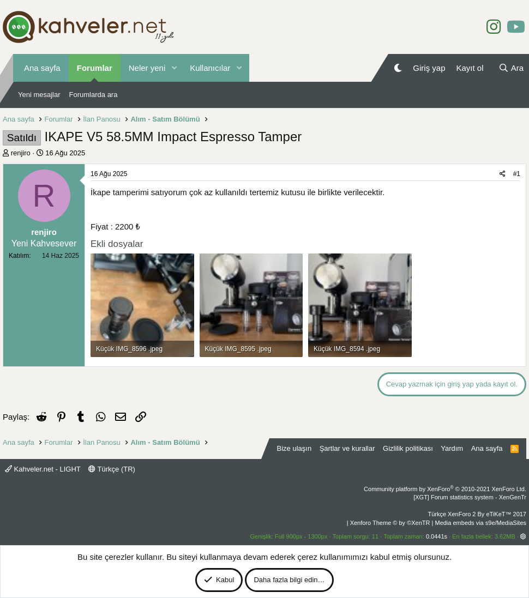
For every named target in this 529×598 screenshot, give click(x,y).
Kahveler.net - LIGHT (43, 469)
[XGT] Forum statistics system (469, 497)
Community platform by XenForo (445, 489)
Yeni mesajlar (39, 94)
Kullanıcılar (210, 68)
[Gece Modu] (397, 68)
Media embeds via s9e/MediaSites (480, 523)
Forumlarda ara (93, 94)
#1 (516, 174)
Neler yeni (147, 68)
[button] (174, 68)
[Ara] (511, 68)
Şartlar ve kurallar (347, 448)
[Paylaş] (502, 174)
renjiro (21, 153)
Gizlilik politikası (408, 448)
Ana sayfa (42, 68)
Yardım (452, 448)
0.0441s (436, 536)
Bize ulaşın (294, 448)
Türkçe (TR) (111, 469)
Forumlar (94, 68)
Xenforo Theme (390, 523)
